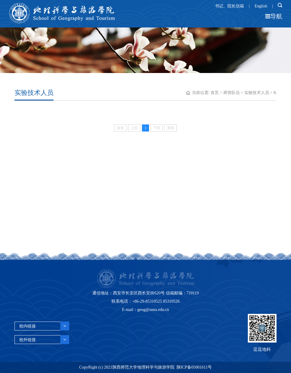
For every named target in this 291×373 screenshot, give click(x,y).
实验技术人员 (256, 92)
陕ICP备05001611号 (194, 367)
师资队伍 (231, 92)
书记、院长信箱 (229, 6)
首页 (215, 92)
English (261, 6)
